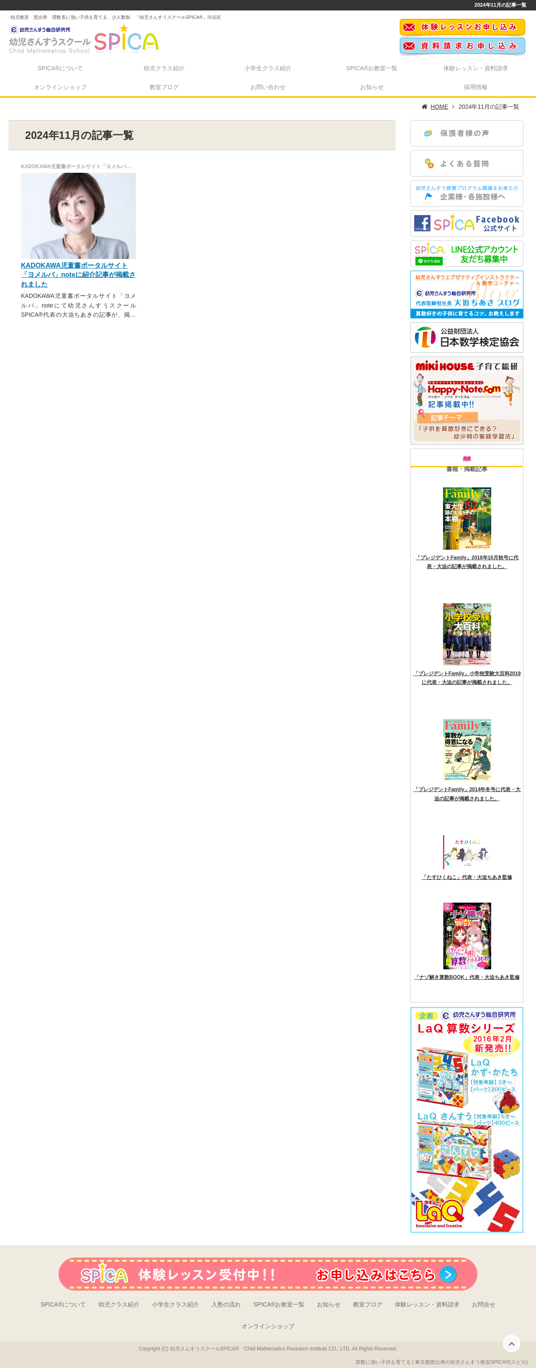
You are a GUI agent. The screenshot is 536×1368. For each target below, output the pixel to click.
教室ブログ (164, 87)
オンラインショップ (60, 87)
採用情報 (475, 87)
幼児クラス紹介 (164, 68)
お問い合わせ (268, 87)
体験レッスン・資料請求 (475, 68)
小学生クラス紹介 (268, 68)
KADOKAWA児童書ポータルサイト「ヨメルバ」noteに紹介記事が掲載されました (78, 275)
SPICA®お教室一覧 (371, 68)
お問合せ (483, 1304)
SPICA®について (60, 68)
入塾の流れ (226, 1304)
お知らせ (372, 87)
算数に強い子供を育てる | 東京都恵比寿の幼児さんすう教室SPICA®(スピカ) (442, 1362)
